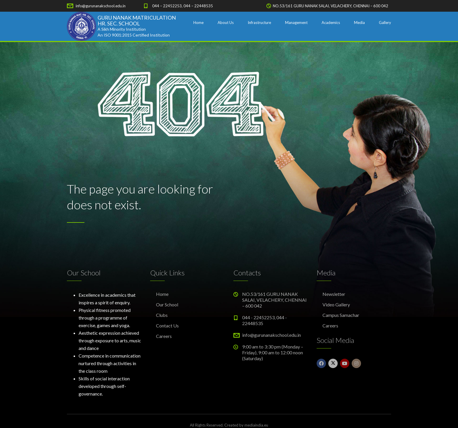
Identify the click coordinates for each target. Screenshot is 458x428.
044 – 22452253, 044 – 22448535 (182, 6)
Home (198, 22)
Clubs (162, 315)
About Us (226, 22)
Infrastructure (259, 22)
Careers (164, 336)
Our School (167, 304)
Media (359, 22)
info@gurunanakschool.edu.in (101, 6)
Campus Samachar (340, 315)
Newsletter (333, 294)
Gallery (385, 22)
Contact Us (167, 325)
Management (296, 22)
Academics (331, 22)
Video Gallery (336, 304)
